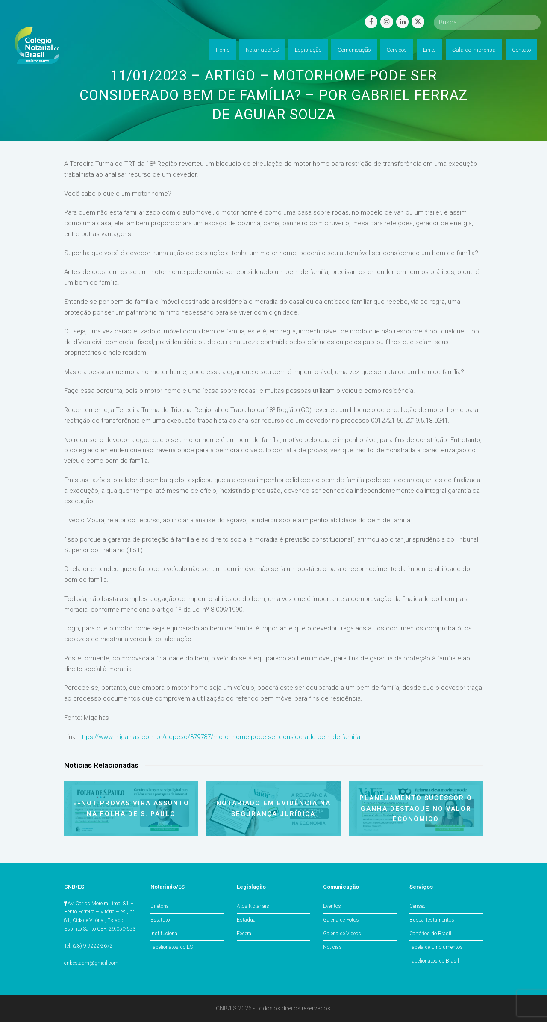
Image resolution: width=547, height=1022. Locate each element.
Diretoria (159, 906)
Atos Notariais (253, 906)
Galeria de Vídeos (342, 934)
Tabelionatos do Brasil (434, 961)
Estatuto (160, 920)
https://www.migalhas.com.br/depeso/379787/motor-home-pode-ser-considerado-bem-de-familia (219, 737)
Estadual (247, 920)
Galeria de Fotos (341, 920)
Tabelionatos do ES (171, 947)
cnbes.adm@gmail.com (91, 963)
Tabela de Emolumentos (436, 947)
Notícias (332, 947)
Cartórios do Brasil (430, 934)
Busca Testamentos (431, 920)
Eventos (332, 906)
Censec (417, 906)
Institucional (164, 934)
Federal (245, 934)
